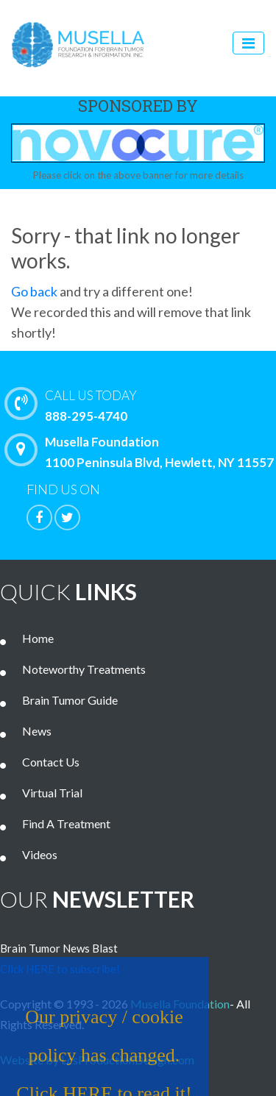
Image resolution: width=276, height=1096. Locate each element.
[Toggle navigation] (248, 43)
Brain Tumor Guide (70, 700)
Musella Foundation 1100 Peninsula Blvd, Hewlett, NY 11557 (143, 451)
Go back (34, 291)
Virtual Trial (52, 793)
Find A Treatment (66, 823)
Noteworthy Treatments (84, 669)
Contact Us (50, 762)
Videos (39, 854)
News (37, 731)
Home (38, 638)
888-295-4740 (144, 404)
